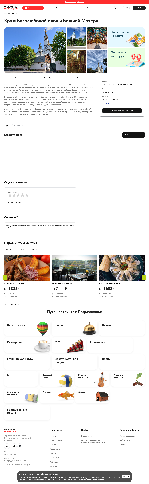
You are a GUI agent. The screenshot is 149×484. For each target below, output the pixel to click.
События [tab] (34, 249)
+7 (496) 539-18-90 (110, 100)
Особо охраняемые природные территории (93, 441)
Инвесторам (87, 436)
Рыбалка (47, 392)
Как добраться (49, 78)
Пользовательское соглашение (13, 453)
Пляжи (106, 325)
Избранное (124, 440)
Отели (59, 325)
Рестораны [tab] (10, 249)
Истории (90, 8)
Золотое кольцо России (74, 2)
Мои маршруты (127, 436)
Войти (122, 444)
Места (51, 8)
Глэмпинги (97, 342)
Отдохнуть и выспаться (13, 393)
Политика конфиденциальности (15, 459)
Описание (19, 78)
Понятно (126, 476)
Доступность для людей (66, 360)
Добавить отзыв (14, 202)
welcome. (10, 430)
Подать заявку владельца (45, 227)
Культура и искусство (83, 376)
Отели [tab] (22, 249)
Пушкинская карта (20, 359)
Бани (9, 375)
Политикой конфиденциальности (92, 479)
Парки (106, 359)
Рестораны (14, 342)
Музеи (57, 341)
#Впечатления (19, 125)
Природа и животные (118, 376)
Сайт (105, 103)
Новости (82, 8)
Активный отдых (47, 376)
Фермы (81, 392)
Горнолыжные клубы (17, 411)
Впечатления (16, 325)
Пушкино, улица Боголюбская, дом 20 (118, 84)
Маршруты (61, 8)
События (72, 8)
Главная (7, 13)
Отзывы (80, 78)
